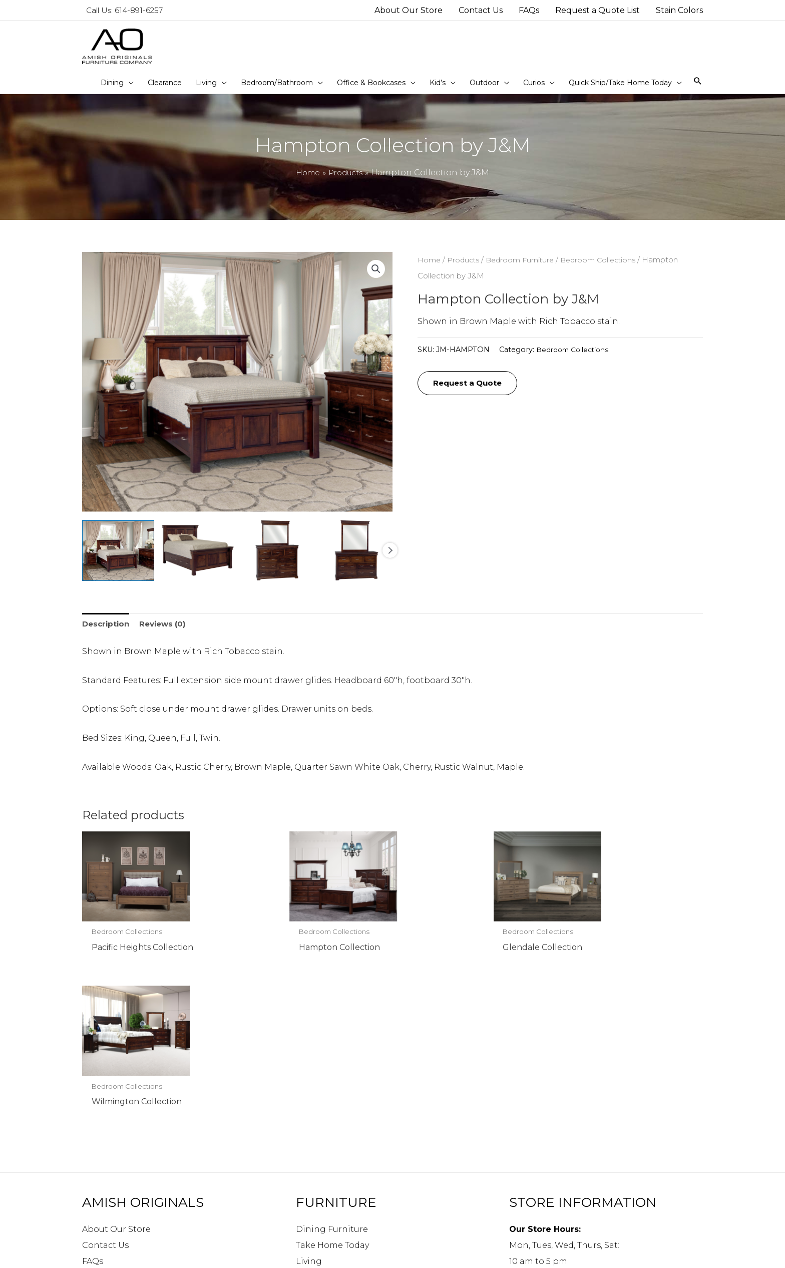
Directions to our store (556, 1211)
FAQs (92, 1117)
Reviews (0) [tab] (167, 633)
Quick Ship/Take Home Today (357, 1213)
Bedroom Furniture (523, 268)
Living (309, 1117)
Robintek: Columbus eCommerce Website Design (631, 1254)
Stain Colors (107, 1149)
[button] (375, 277)
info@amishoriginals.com (563, 1195)
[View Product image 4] (356, 559)
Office (308, 1149)
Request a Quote (470, 392)
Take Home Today (332, 1101)
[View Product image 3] (277, 559)
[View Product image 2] (198, 559)
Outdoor (314, 1181)
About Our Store (116, 1085)
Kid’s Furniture (326, 1165)
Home (430, 268)
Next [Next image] (390, 558)
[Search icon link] (697, 90)
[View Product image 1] (118, 559)
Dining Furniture (332, 1085)
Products (465, 268)
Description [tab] (107, 633)
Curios (309, 1197)
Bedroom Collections (605, 268)
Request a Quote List (125, 1133)
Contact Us (105, 1101)
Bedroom (315, 1133)
